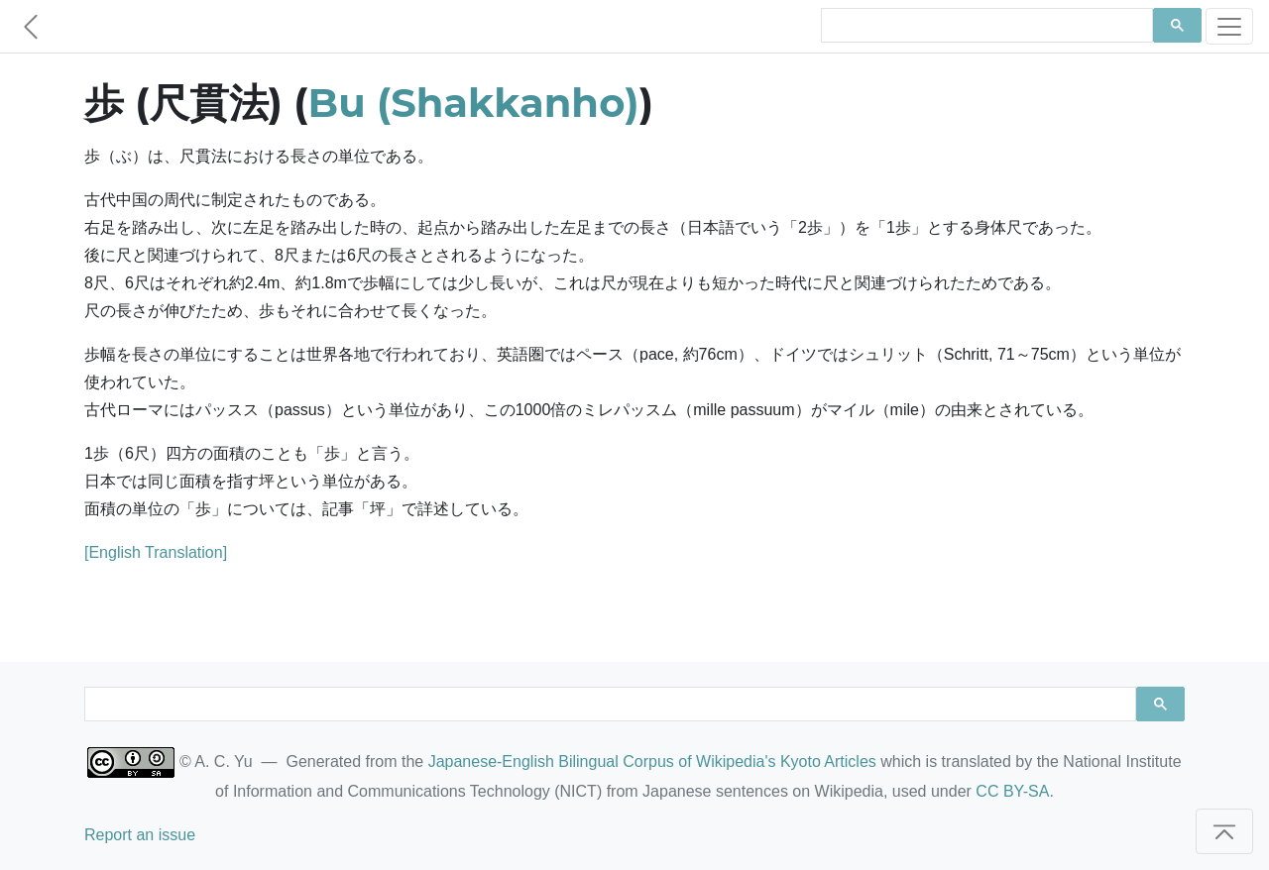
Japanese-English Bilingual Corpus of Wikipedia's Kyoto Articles (652, 761)
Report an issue (139, 834)
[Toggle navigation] (1229, 26)
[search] (985, 26)
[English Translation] (155, 552)
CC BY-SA (1012, 791)
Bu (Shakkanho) (473, 102)
